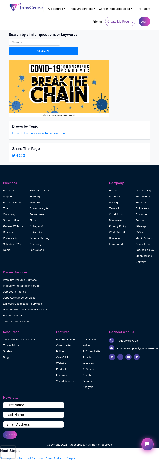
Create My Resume (120, 21)
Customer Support (142, 217)
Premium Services (81, 8)
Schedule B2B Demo (12, 246)
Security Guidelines (142, 205)
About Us (115, 196)
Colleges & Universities (37, 229)
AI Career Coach (88, 372)
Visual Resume (65, 381)
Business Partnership (10, 235)
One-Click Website (62, 360)
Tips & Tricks (11, 345)
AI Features (55, 8)
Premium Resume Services (20, 279)
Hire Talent (143, 8)
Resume (59, 133)
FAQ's (139, 232)
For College (37, 249)
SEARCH (43, 51)
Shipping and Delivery (144, 258)
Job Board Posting (14, 291)
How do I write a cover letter (32, 133)
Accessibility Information (144, 193)
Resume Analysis (88, 384)
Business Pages (39, 190)
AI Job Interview (88, 360)
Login (144, 21)
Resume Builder (66, 339)
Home (112, 190)
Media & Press (145, 238)
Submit (10, 435)
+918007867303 (123, 340)
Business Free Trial (12, 205)
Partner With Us (13, 226)
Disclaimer (115, 220)
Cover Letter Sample (16, 321)
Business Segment (8, 193)
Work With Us (117, 232)
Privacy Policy (118, 226)
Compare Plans (41, 458)
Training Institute (35, 199)
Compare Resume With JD (19, 339)
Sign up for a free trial (15, 458)
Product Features (61, 372)
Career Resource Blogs (114, 8)
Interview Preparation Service (21, 285)
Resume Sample (13, 315)
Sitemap (141, 226)
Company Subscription (11, 217)
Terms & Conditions (116, 211)
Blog (6, 357)
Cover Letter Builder (64, 348)
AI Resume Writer (89, 342)
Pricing (97, 21)
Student (8, 351)
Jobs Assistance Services (19, 297)
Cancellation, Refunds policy (145, 246)
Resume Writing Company (39, 241)
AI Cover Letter (92, 351)
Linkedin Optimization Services (22, 303)
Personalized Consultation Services (25, 309)
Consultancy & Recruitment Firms (39, 214)
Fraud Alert (116, 244)
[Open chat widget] (147, 444)
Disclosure (115, 238)
